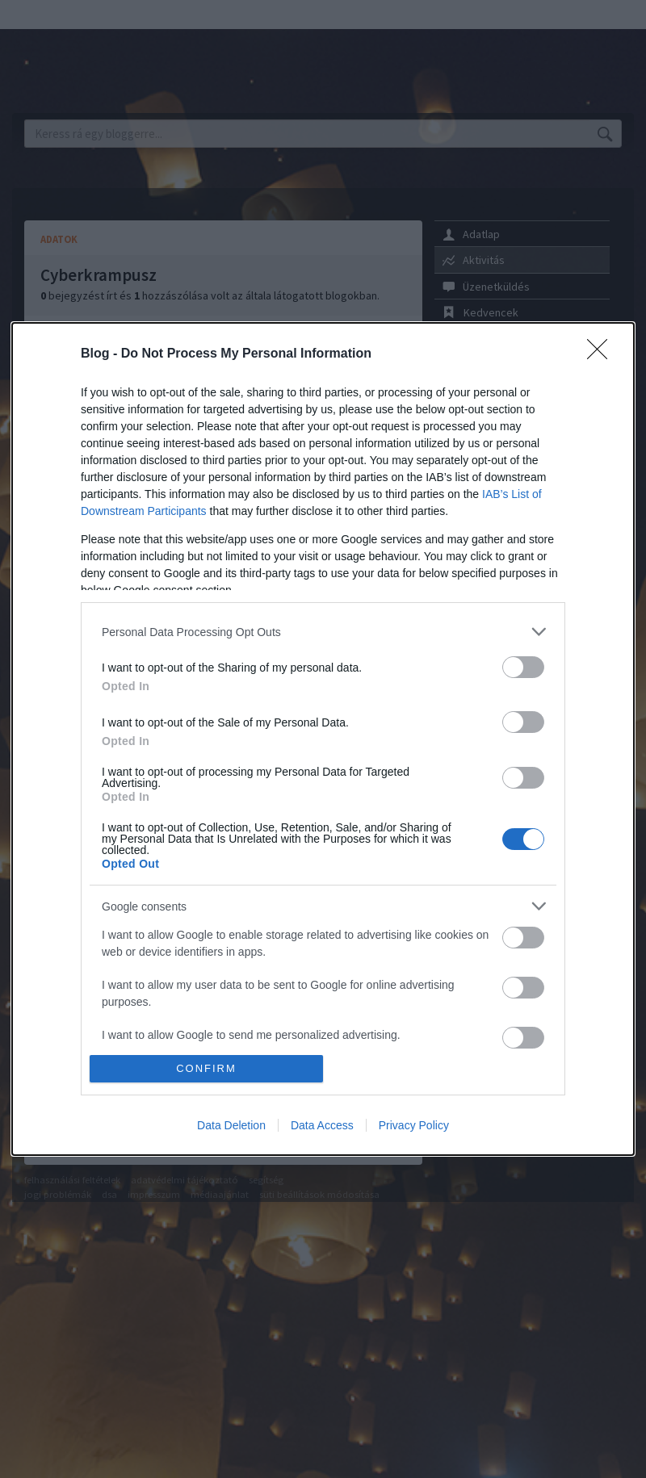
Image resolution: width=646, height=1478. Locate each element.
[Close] (602, 354)
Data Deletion (231, 1125)
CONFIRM (206, 1068)
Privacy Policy (414, 1125)
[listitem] (323, 631)
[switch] (523, 667)
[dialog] (323, 738)
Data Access (322, 1125)
